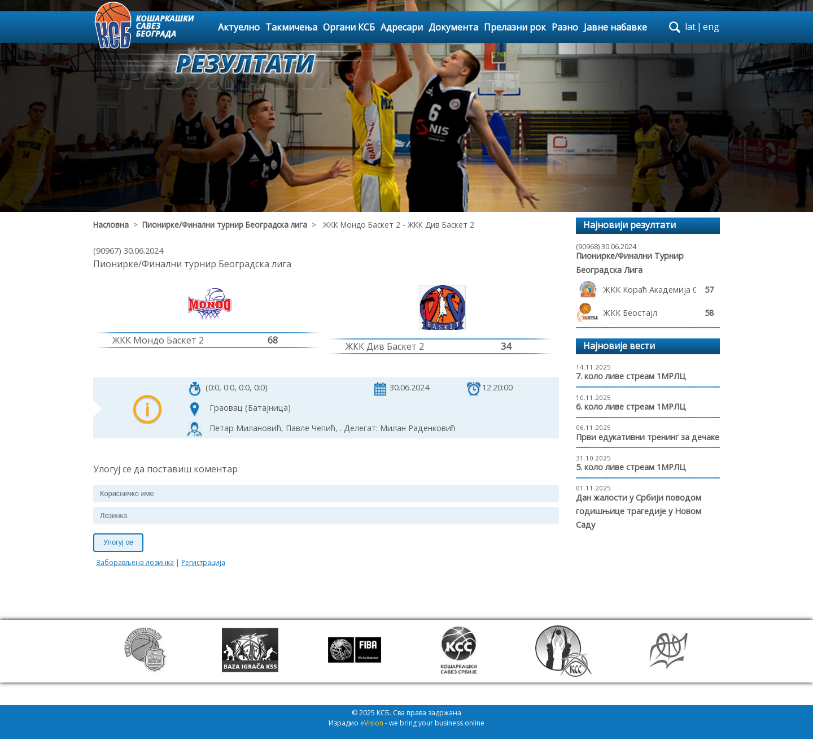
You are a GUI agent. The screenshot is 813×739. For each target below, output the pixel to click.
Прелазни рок (515, 27)
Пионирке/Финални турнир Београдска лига (224, 224)
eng (711, 26)
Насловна (111, 224)
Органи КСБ (349, 27)
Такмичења (291, 27)
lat (690, 26)
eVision (372, 723)
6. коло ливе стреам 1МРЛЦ (631, 406)
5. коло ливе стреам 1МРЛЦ (631, 467)
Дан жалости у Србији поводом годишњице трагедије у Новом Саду (638, 511)
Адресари (402, 27)
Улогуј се (118, 542)
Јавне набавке (615, 27)
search (674, 27)
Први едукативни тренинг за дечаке (647, 437)
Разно (565, 27)
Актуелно (239, 27)
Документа (453, 27)
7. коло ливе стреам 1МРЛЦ (631, 376)
